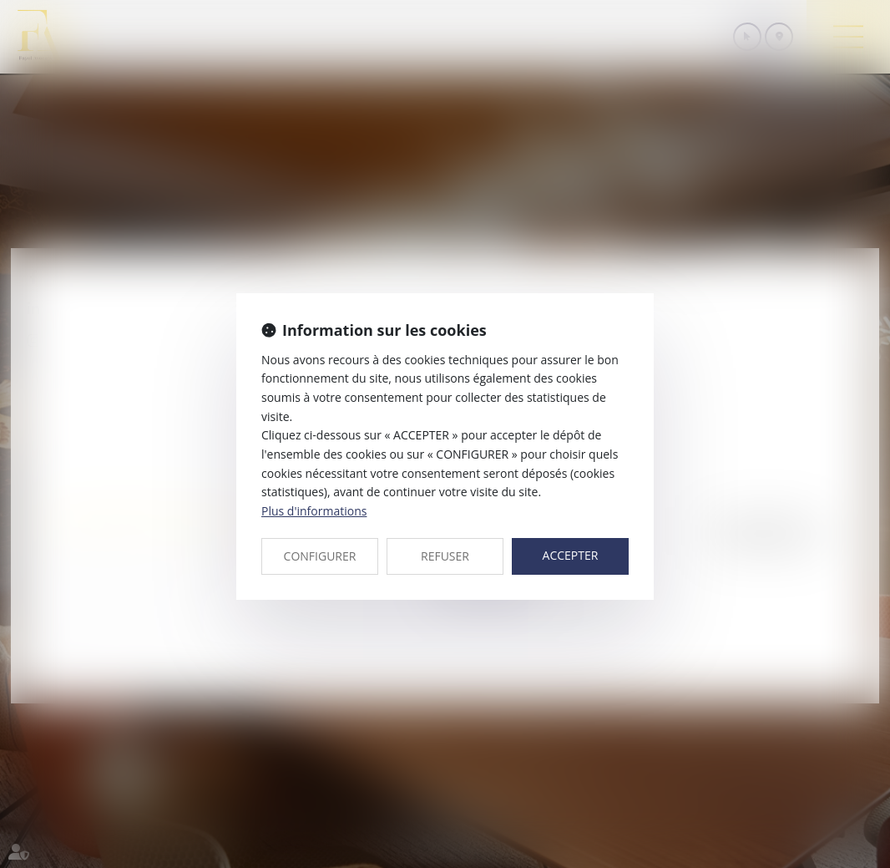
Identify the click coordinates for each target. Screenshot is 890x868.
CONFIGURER (320, 556)
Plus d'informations (314, 511)
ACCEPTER (571, 555)
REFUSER (445, 556)
